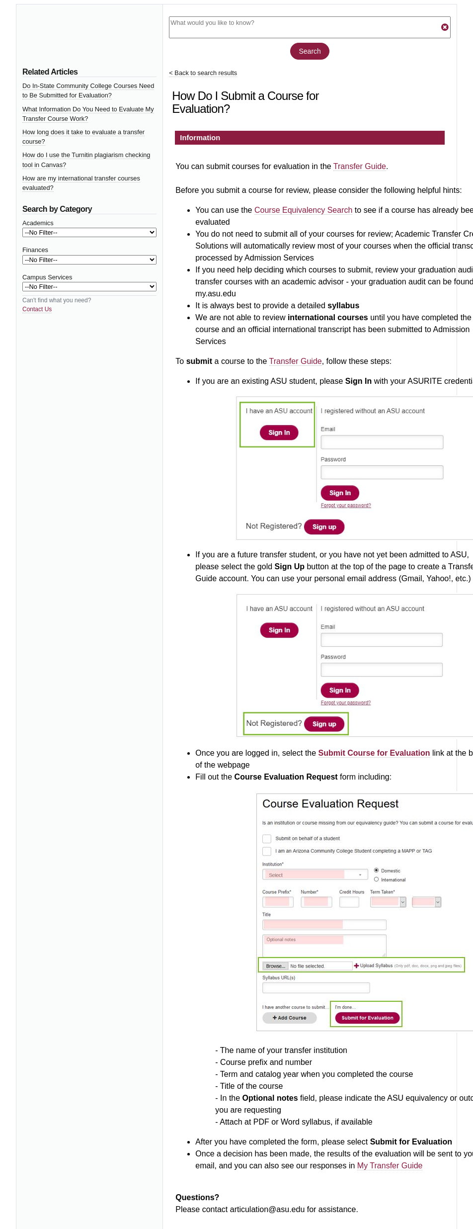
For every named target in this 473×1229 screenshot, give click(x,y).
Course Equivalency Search (303, 210)
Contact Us (37, 309)
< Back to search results (203, 73)
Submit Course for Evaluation (374, 753)
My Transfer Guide (390, 1165)
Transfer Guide (359, 166)
